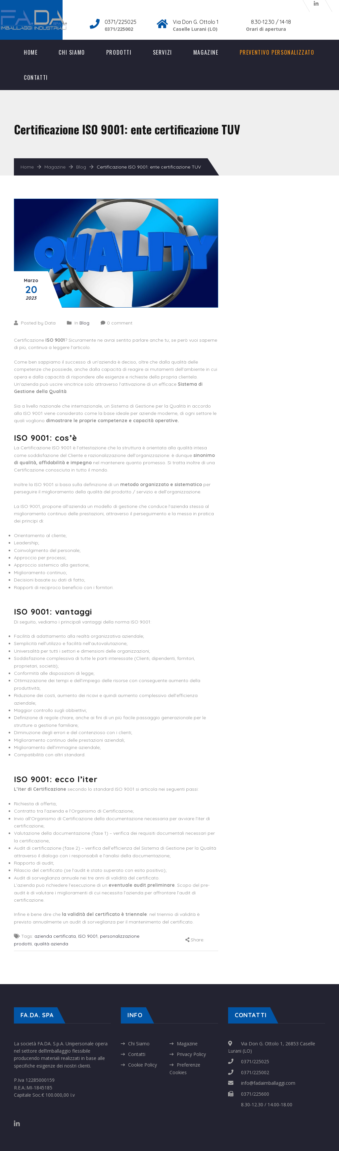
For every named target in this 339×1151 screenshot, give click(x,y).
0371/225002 (255, 1072)
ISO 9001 (88, 936)
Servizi (162, 52)
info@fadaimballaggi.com (268, 1083)
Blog (81, 167)
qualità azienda (51, 944)
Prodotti (119, 52)
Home (30, 52)
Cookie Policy (142, 1065)
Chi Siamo (72, 52)
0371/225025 (255, 1061)
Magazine (205, 52)
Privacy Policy (191, 1054)
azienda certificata (55, 936)
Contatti (36, 77)
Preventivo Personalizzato (277, 52)
